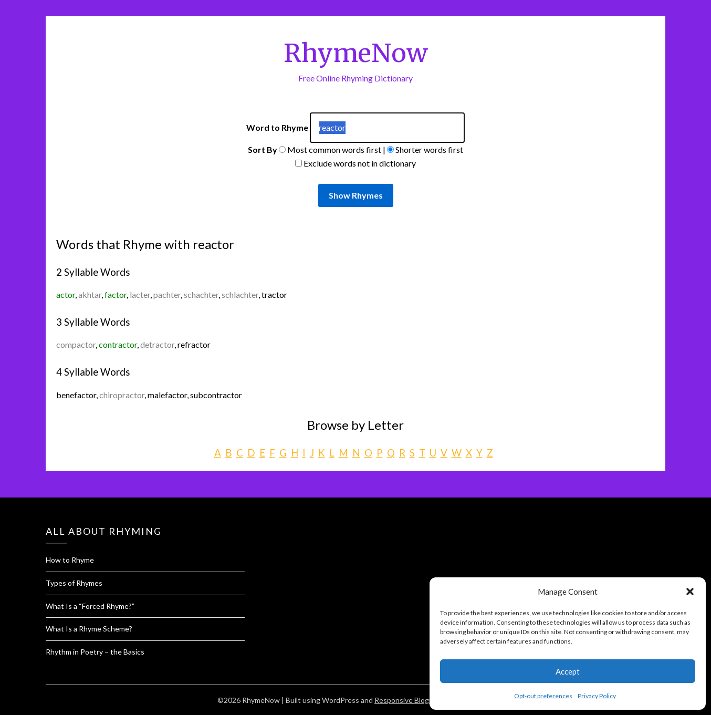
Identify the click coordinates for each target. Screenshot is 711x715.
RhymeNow (356, 53)
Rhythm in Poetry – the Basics (95, 651)
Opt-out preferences (543, 696)
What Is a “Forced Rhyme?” (90, 606)
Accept (568, 671)
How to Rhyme (70, 559)
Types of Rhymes (74, 582)
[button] (690, 591)
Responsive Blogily (405, 700)
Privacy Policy (597, 696)
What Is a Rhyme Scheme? (89, 628)
